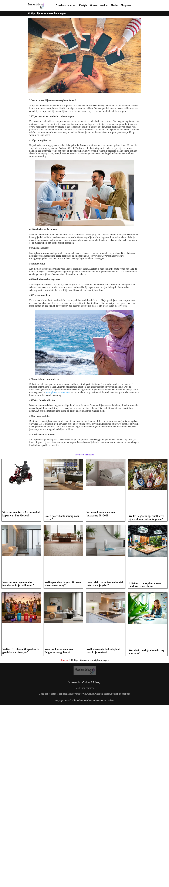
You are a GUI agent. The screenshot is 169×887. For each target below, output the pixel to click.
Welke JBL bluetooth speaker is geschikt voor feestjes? (20, 651)
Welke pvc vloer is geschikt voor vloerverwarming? (62, 584)
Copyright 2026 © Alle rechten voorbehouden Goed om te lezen (84, 763)
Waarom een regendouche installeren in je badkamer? (18, 584)
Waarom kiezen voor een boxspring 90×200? (101, 514)
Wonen (94, 5)
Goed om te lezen (65, 5)
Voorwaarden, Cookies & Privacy (84, 745)
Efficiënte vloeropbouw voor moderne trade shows (145, 585)
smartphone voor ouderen (58, 392)
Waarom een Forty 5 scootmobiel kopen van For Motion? (21, 514)
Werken (104, 5)
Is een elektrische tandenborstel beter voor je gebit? (105, 584)
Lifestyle (82, 5)
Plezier (114, 5)
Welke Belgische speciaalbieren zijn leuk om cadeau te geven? (146, 518)
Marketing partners (84, 751)
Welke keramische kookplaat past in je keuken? (103, 709)
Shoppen (126, 5)
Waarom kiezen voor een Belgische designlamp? (58, 709)
